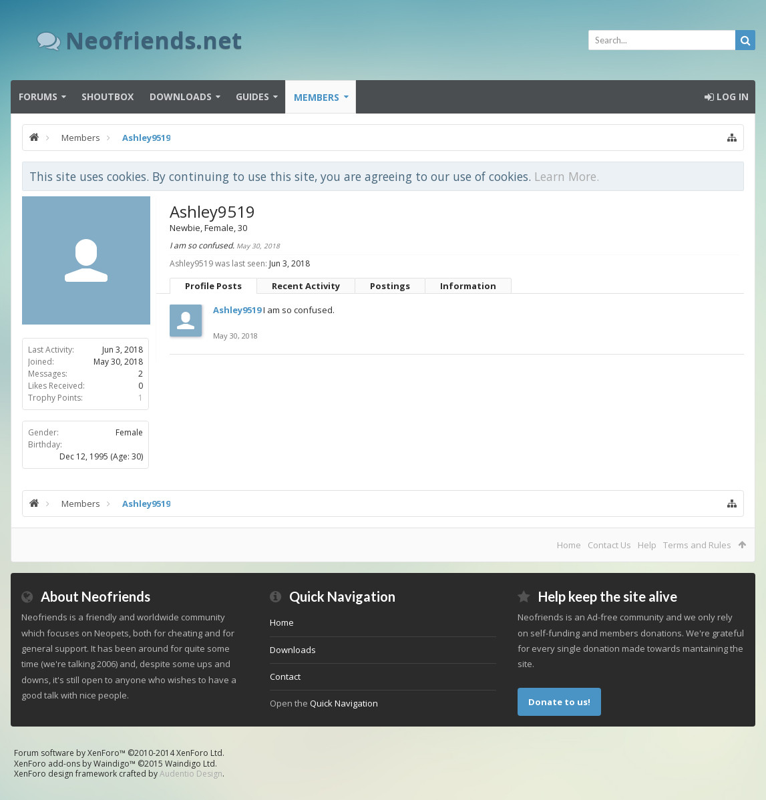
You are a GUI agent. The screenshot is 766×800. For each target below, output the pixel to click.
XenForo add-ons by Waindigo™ (75, 763)
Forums (38, 96)
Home (569, 545)
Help (647, 545)
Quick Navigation (344, 703)
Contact (285, 676)
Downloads (181, 96)
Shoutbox (107, 96)
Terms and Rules (697, 545)
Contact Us (609, 545)
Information (468, 286)
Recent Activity (306, 286)
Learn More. (566, 176)
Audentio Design (191, 773)
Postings (390, 286)
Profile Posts (213, 286)
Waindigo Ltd (190, 763)
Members (316, 97)
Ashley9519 (237, 310)
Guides (252, 96)
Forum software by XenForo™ (119, 753)
